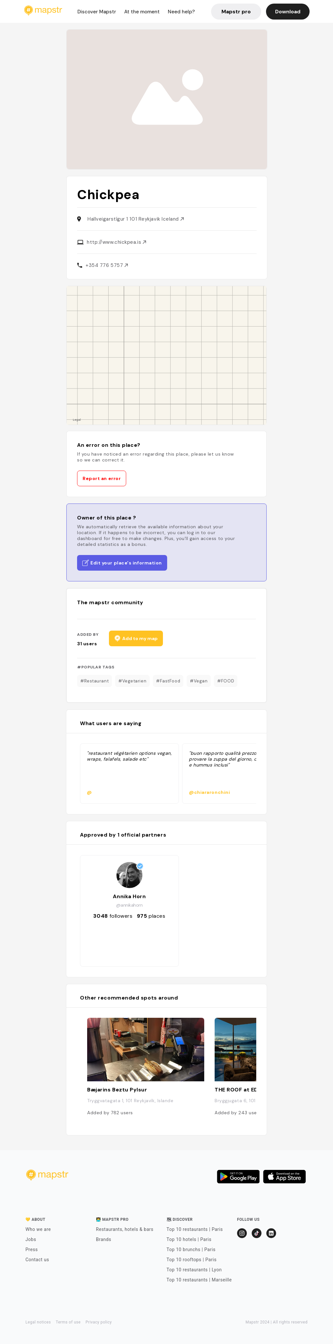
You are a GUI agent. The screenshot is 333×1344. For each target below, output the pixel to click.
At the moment (142, 11)
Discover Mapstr (96, 11)
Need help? (181, 11)
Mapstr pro (236, 11)
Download (287, 11)
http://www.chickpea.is (116, 242)
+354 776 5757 (107, 265)
